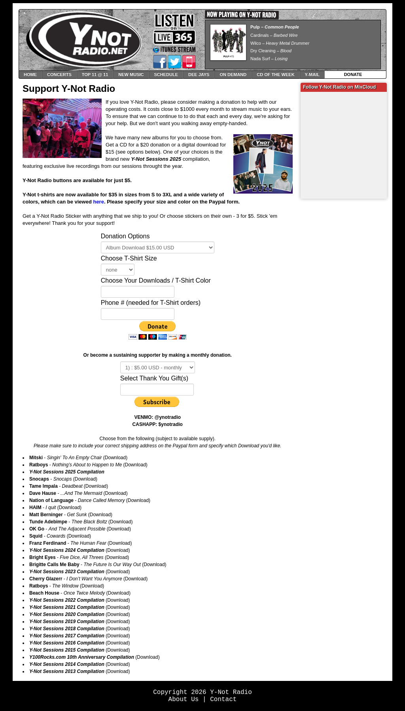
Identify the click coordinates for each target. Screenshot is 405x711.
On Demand (233, 74)
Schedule (166, 74)
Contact (223, 699)
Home (30, 74)
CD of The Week (275, 74)
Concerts (59, 74)
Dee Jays (198, 74)
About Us (183, 699)
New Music (131, 74)
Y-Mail (312, 74)
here (98, 202)
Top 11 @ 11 (95, 74)
